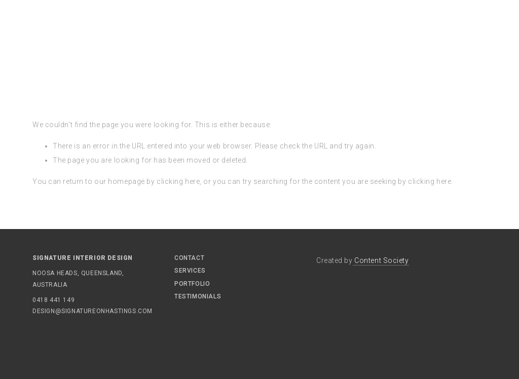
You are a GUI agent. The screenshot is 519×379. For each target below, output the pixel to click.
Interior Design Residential (324, 358)
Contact (189, 257)
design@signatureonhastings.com (62, 311)
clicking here (178, 181)
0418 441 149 (53, 300)
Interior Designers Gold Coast (93, 358)
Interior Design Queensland (213, 358)
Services (190, 270)
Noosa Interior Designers (433, 358)
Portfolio (192, 283)
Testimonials (197, 296)
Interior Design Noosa (75, 345)
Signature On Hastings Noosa (182, 345)
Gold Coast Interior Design (422, 345)
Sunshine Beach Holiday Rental (304, 345)
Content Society (381, 260)
